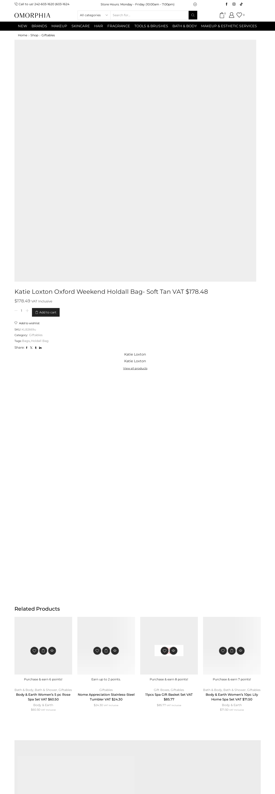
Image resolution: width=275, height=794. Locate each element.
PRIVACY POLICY (171, 696)
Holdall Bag (116, 105)
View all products (207, 56)
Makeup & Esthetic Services (229, 26)
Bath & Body (184, 26)
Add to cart (123, 77)
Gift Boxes (161, 423)
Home (22, 35)
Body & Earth (43, 444)
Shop (35, 35)
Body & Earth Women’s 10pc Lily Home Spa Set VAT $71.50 (232, 435)
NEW (22, 26)
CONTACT (89, 696)
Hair (98, 26)
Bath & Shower (53, 423)
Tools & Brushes (151, 26)
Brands (39, 26)
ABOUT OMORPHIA (53, 696)
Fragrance (118, 26)
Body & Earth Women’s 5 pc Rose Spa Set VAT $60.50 (43, 435)
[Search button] (193, 15)
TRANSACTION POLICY (216, 696)
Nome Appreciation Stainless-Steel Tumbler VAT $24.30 (106, 430)
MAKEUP (59, 26)
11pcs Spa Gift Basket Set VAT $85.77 (169, 430)
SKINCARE (81, 26)
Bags (102, 105)
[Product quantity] (97, 77)
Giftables (49, 35)
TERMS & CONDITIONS (127, 696)
